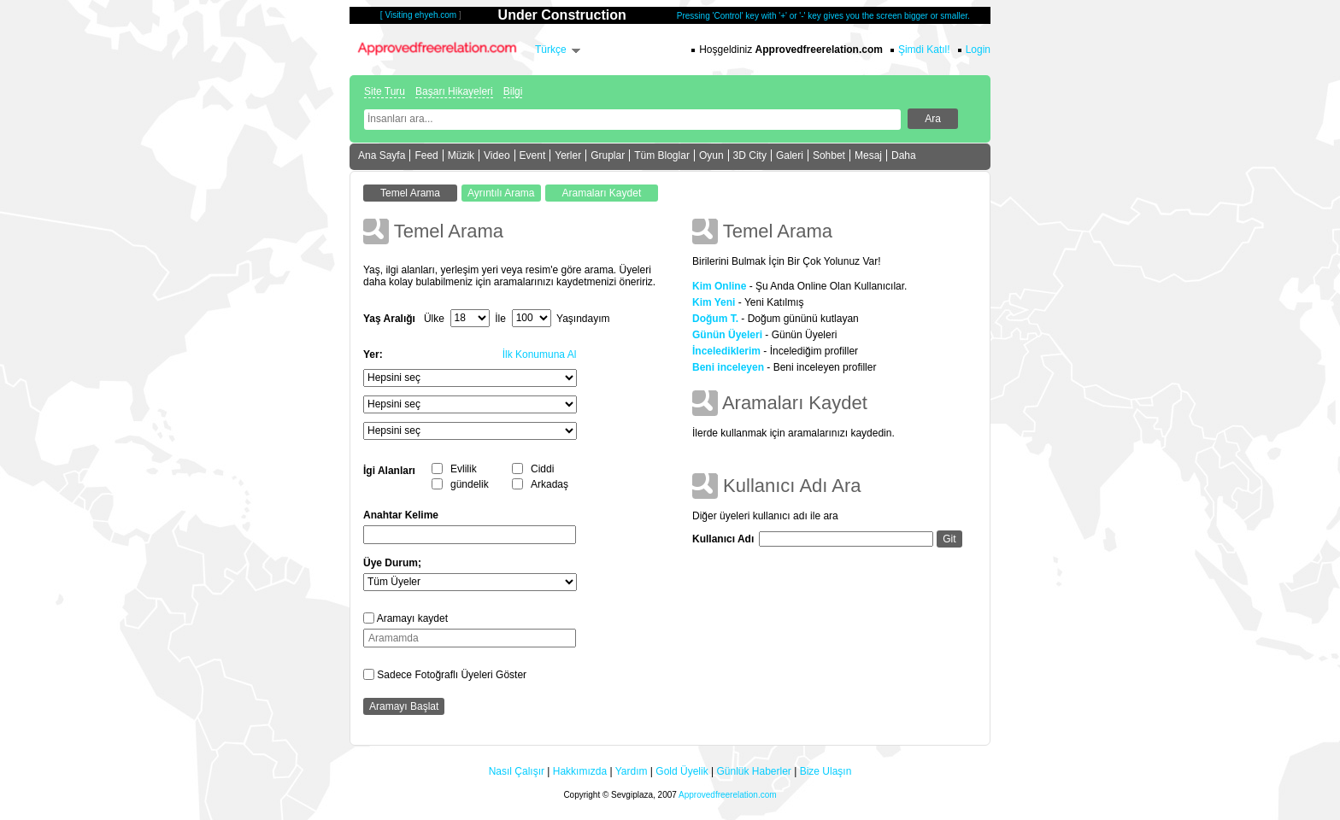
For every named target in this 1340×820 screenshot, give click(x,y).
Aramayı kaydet (412, 618)
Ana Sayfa (381, 155)
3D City (750, 155)
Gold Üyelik (681, 771)
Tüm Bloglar (662, 155)
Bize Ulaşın (826, 771)
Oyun (711, 155)
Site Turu (384, 91)
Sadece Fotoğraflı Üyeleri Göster (451, 675)
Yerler (568, 155)
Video (496, 155)
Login (978, 50)
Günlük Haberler (753, 771)
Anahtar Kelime (400, 515)
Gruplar (608, 155)
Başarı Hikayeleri (454, 91)
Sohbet (829, 155)
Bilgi (513, 91)
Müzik (461, 155)
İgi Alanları (389, 471)
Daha (903, 155)
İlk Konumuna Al (539, 354)
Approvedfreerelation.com (728, 795)
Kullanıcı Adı (723, 539)
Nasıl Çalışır (516, 771)
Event (533, 155)
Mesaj (868, 155)
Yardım (631, 771)
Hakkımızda (580, 771)
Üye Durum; (392, 563)
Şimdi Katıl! (924, 50)
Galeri (789, 155)
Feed (426, 155)
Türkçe (551, 50)
